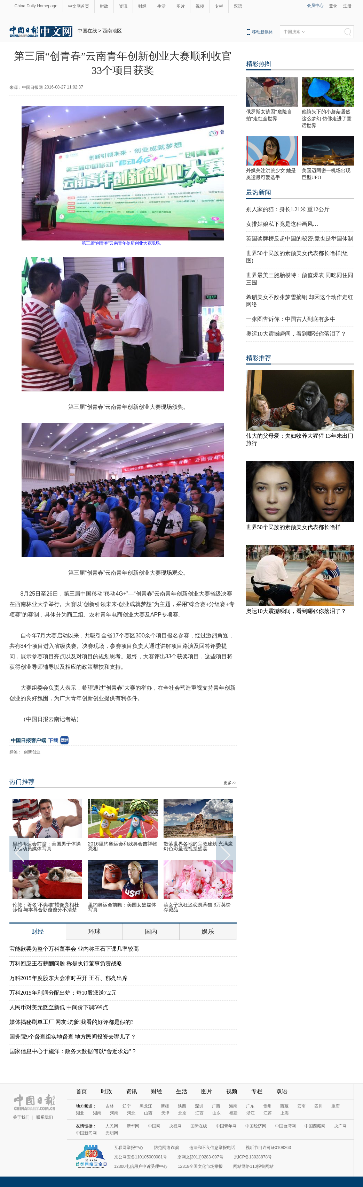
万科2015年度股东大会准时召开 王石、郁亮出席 (68, 978)
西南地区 (112, 30)
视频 (200, 6)
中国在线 (87, 30)
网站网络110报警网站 (253, 1166)
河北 (131, 1113)
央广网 (340, 1126)
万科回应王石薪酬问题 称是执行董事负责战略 (65, 963)
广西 (216, 1106)
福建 (233, 1113)
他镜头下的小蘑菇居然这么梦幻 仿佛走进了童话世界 (327, 118)
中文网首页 (78, 6)
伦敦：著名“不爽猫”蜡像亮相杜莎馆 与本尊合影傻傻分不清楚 (46, 907)
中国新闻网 (86, 1133)
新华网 (133, 1126)
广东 (250, 1106)
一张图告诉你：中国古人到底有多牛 (290, 319)
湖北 (80, 1113)
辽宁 (127, 1106)
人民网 (111, 1126)
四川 (318, 1106)
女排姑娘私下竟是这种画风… (282, 224)
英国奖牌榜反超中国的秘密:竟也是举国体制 (299, 239)
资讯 (123, 6)
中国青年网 (226, 1126)
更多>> (230, 782)
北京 (182, 1113)
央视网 (175, 1126)
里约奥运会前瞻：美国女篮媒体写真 (122, 907)
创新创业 (32, 752)
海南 (233, 1106)
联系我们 (44, 1117)
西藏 (284, 1106)
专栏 (219, 6)
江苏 (267, 1113)
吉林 (109, 1106)
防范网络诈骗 (166, 1147)
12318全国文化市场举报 (200, 1166)
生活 (161, 6)
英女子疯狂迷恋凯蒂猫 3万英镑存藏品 (197, 907)
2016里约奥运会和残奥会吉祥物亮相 (122, 846)
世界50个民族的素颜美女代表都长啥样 (293, 527)
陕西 (182, 1106)
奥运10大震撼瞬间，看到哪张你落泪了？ (296, 334)
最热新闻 (258, 192)
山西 (148, 1113)
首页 (81, 1091)
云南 (301, 1106)
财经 (142, 6)
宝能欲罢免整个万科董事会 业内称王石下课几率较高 (74, 949)
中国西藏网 (315, 1126)
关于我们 (21, 1117)
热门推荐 (21, 781)
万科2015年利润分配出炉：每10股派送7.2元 (63, 993)
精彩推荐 (258, 357)
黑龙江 (146, 1106)
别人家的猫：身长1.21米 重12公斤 (288, 209)
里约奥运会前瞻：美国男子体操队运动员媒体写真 (47, 846)
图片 (180, 6)
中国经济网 (255, 1126)
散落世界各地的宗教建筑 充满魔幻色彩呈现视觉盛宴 (198, 846)
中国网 (154, 1126)
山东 (216, 1113)
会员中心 (315, 5)
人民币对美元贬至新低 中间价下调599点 (58, 1007)
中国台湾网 (285, 1126)
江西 (199, 1113)
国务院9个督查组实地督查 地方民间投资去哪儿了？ (72, 1037)
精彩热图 (258, 63)
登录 (333, 5)
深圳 (199, 1106)
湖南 (97, 1113)
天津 (165, 1113)
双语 (238, 6)
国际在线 (198, 1126)
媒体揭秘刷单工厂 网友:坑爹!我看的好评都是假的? (71, 1022)
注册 (347, 5)
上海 (285, 1113)
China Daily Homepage (36, 5)
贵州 (267, 1106)
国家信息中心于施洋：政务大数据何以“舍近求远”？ (73, 1051)
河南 (114, 1113)
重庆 (335, 1106)
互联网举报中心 (128, 1147)
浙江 (250, 1113)
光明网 (111, 1133)
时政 (104, 6)
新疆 (165, 1106)
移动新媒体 (262, 32)
